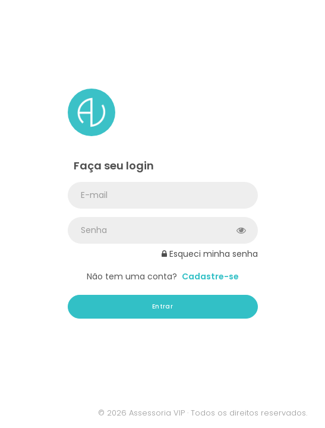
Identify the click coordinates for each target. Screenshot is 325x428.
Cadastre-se (210, 276)
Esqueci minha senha (210, 254)
